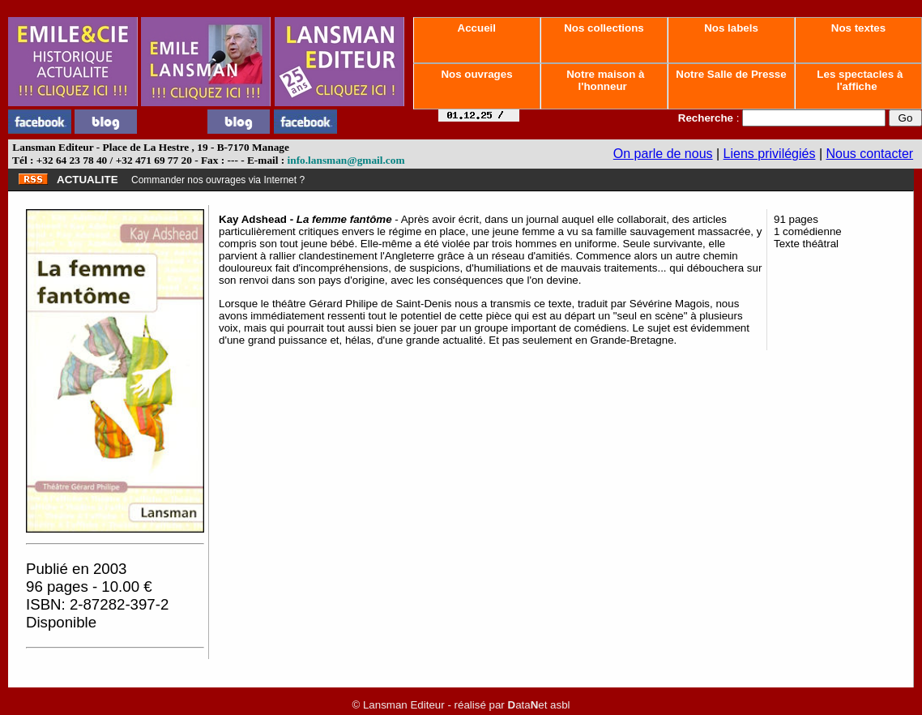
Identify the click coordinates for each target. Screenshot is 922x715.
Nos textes (858, 28)
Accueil (476, 28)
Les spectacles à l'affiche (858, 80)
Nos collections (604, 28)
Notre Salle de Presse (731, 74)
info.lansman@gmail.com (346, 160)
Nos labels (731, 28)
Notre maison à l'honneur (604, 80)
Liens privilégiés (770, 154)
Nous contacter (870, 154)
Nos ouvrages (477, 74)
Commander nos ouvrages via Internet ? (218, 180)
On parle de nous (663, 154)
